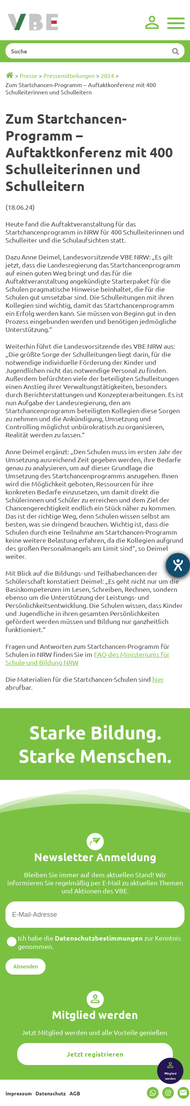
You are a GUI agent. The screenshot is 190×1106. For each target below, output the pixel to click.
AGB (74, 1093)
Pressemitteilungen (69, 75)
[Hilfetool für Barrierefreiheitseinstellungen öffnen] (178, 565)
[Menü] (176, 22)
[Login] (152, 22)
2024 (107, 75)
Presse (28, 75)
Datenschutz (50, 1093)
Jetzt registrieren (94, 1054)
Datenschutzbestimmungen (99, 938)
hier (158, 679)
